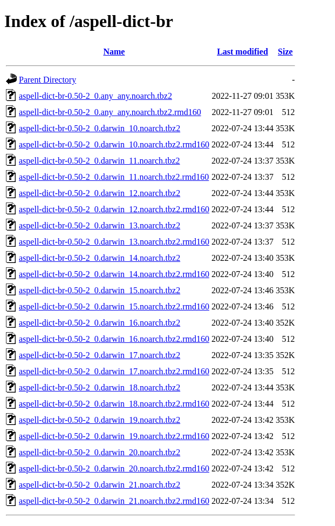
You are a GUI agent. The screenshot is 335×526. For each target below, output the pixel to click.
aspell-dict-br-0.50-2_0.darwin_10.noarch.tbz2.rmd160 (114, 144)
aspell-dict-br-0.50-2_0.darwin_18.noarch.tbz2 (99, 387)
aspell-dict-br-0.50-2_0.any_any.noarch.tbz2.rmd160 (110, 112)
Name (114, 51)
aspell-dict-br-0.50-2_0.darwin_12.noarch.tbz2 (99, 193)
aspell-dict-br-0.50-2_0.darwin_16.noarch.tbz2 (99, 322)
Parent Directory (47, 79)
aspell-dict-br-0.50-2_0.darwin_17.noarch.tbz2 (99, 355)
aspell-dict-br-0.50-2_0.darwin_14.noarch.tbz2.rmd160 (114, 274)
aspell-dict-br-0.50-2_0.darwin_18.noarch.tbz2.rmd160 (114, 403)
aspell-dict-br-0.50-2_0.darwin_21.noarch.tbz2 (99, 484)
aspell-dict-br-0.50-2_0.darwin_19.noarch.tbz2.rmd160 (114, 436)
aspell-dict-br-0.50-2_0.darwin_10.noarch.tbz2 (99, 128)
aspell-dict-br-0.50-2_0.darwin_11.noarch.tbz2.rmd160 (114, 176)
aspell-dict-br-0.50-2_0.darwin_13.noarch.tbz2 (99, 225)
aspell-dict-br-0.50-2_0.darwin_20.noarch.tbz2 (99, 452)
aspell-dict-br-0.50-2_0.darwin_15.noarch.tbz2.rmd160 (114, 306)
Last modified (242, 51)
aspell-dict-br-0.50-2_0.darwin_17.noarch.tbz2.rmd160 (114, 371)
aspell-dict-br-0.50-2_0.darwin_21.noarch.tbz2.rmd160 (114, 500)
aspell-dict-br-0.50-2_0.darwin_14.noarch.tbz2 (99, 257)
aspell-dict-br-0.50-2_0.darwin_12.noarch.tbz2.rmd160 (114, 209)
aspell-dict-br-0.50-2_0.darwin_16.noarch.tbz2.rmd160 (114, 338)
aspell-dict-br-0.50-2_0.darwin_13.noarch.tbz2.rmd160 (114, 241)
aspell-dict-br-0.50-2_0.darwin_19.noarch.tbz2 (99, 419)
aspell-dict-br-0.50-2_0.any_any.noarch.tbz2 (95, 95)
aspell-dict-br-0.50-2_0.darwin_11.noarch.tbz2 (99, 160)
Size (285, 51)
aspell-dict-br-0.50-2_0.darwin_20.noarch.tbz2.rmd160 (114, 468)
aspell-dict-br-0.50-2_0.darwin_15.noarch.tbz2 (99, 290)
